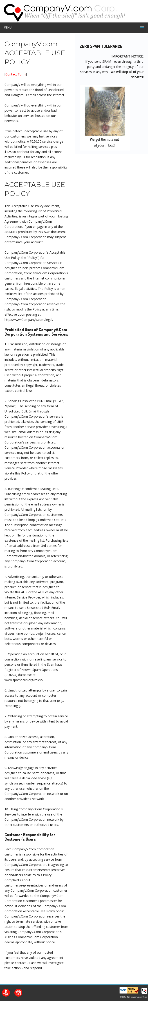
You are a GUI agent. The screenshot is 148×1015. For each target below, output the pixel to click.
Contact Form (15, 74)
